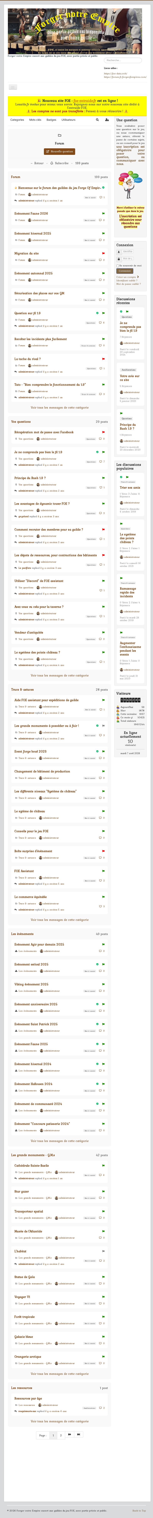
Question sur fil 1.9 (27, 313)
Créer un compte (127, 277)
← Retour (37, 163)
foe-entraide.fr (85, 100)
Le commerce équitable (30, 897)
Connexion (125, 270)
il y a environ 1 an (53, 200)
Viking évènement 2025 (31, 984)
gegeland (23, 516)
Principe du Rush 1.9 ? (30, 478)
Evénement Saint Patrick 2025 (36, 1024)
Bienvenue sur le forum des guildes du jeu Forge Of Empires (60, 188)
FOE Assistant (24, 871)
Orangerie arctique (27, 1356)
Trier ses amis (130, 487)
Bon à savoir (90, 197)
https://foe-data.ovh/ (115, 73)
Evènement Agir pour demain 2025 (39, 944)
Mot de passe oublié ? (128, 284)
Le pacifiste (25, 568)
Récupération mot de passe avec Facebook (43, 432)
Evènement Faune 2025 (31, 1044)
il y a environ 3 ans (48, 516)
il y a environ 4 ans (53, 665)
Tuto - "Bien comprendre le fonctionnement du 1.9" (50, 384)
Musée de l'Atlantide (28, 1231)
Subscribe (59, 163)
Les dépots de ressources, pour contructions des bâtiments (55, 555)
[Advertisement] (59, 1471)
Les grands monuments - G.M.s (33, 1155)
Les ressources (21, 1388)
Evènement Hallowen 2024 (33, 1084)
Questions (90, 323)
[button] (97, 119)
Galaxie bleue (23, 1336)
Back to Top (139, 1510)
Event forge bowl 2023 (30, 751)
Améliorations (89, 1408)
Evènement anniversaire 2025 (36, 1004)
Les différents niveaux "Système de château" (45, 791)
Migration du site (26, 253)
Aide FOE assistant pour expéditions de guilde (46, 700)
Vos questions (21, 421)
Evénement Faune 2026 (31, 213)
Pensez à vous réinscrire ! (105, 111)
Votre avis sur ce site (129, 378)
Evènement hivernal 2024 (32, 1064)
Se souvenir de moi (130, 265)
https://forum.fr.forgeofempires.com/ (125, 77)
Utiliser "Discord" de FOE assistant (38, 581)
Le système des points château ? (37, 652)
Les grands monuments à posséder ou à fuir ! (46, 725)
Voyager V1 (22, 1297)
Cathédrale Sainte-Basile (31, 1165)
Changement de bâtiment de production (42, 771)
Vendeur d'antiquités (28, 632)
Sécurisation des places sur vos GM (39, 293)
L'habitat (20, 1251)
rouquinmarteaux (27, 1411)
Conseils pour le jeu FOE (31, 831)
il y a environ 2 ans (53, 491)
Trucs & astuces (88, 345)
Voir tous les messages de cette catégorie (60, 407)
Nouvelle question (59, 151)
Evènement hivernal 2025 (32, 233)
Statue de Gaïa (24, 1277)
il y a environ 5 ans (53, 884)
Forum (59, 143)
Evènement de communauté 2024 (38, 1104)
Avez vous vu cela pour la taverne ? (39, 606)
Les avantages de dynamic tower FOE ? (42, 503)
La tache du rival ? (27, 359)
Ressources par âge (28, 1398)
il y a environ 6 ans (56, 1411)
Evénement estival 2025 (31, 964)
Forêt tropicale (24, 1316)
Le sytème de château (29, 811)
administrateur (26, 200)
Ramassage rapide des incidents (128, 592)
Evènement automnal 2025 (33, 273)
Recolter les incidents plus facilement (40, 339)
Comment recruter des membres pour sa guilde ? (48, 529)
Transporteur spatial (28, 1211)
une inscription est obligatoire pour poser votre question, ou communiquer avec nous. (130, 155)
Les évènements (22, 934)
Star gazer (21, 1191)
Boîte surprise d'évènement (33, 851)
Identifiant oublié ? (126, 280)
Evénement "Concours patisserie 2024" (42, 1123)
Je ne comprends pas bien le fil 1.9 (38, 452)
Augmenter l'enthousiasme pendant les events (130, 648)
